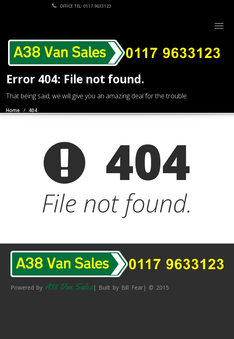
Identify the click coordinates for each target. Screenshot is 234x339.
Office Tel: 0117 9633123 (81, 6)
